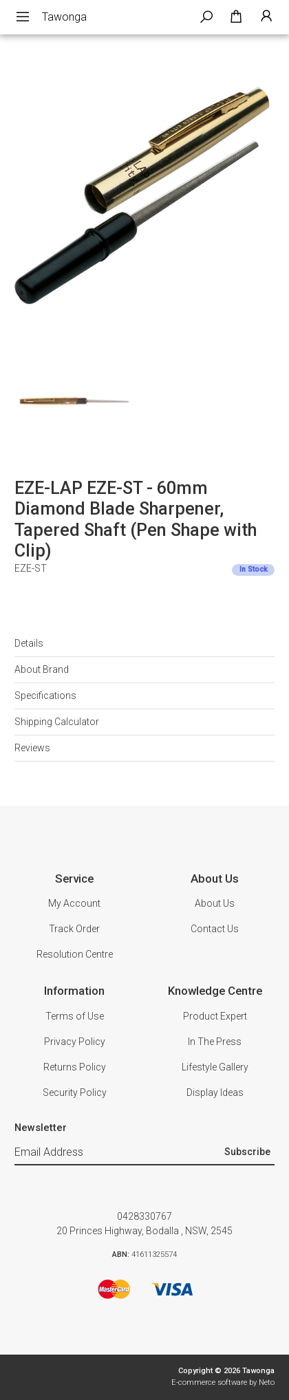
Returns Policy (74, 1067)
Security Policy (75, 1092)
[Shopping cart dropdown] (236, 17)
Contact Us (215, 928)
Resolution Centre (74, 954)
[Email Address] (117, 1152)
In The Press (215, 1041)
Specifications (45, 695)
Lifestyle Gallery (215, 1067)
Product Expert (215, 1016)
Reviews (32, 747)
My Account (74, 903)
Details (28, 643)
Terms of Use (74, 1016)
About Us (215, 903)
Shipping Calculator (56, 721)
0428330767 (144, 1216)
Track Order (74, 928)
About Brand (41, 669)
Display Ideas (215, 1092)
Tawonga (64, 16)
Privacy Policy (74, 1041)
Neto (267, 1382)
